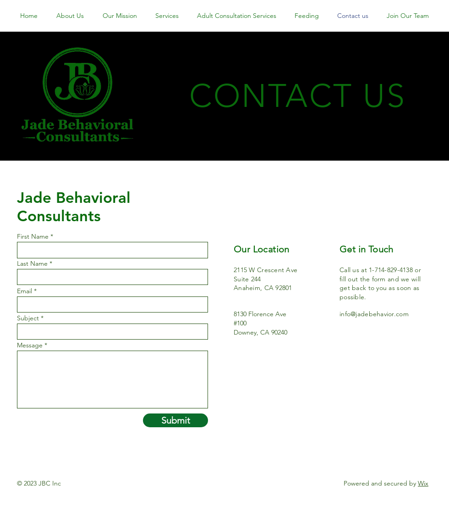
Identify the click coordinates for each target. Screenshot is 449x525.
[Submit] (175, 420)
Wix (423, 483)
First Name (33, 236)
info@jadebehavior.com (374, 314)
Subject (28, 318)
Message (30, 345)
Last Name (32, 263)
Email (24, 291)
